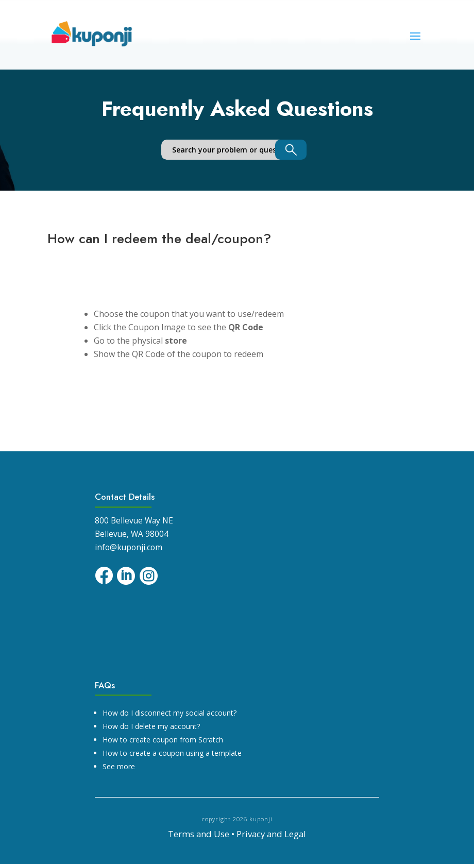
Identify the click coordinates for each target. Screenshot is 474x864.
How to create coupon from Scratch (163, 739)
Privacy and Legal (271, 834)
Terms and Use (198, 834)
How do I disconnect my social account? (169, 713)
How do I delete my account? (151, 726)
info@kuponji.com (128, 547)
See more (119, 766)
